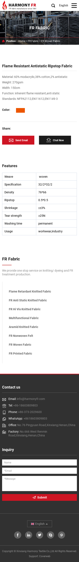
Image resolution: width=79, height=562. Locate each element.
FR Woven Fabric (50, 41)
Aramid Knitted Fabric (23, 327)
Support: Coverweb (39, 556)
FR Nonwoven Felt (21, 335)
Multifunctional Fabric (24, 318)
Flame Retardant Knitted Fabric (30, 291)
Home (21, 41)
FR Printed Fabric (20, 353)
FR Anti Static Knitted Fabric (28, 300)
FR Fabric (33, 41)
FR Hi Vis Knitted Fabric (24, 309)
